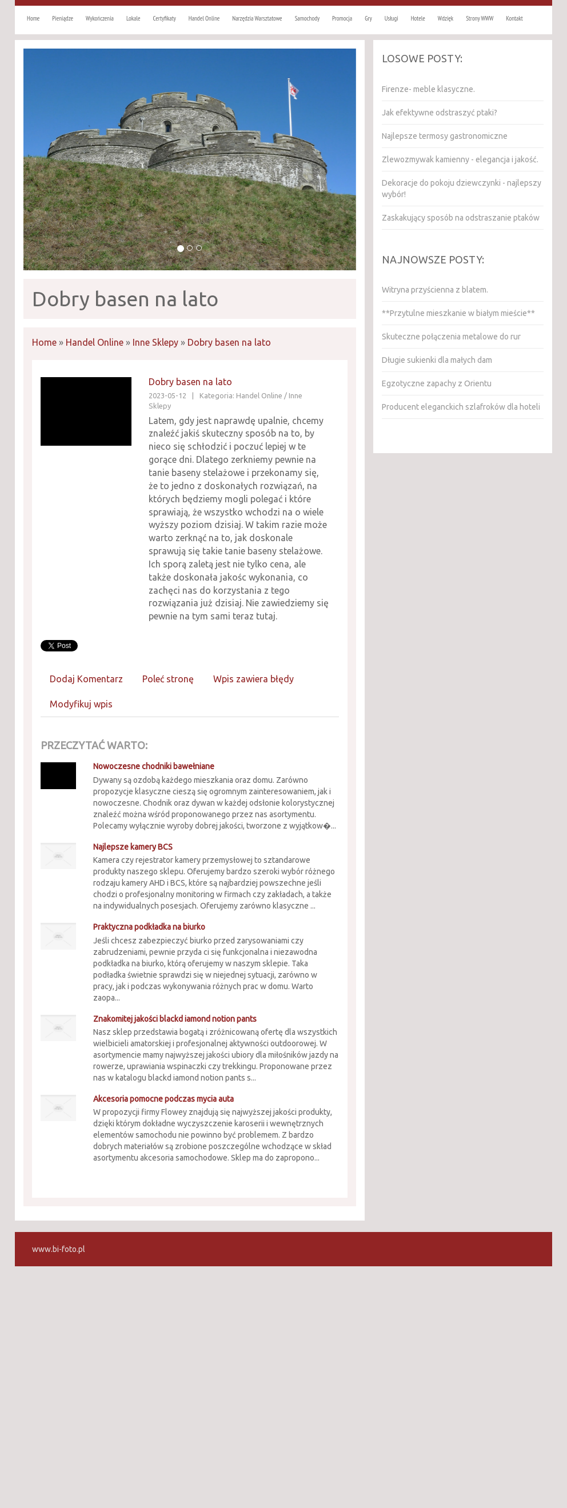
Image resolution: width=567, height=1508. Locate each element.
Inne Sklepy (155, 342)
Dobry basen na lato (229, 342)
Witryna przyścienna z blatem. (435, 289)
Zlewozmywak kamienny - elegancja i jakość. (460, 159)
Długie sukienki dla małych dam (437, 360)
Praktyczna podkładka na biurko (149, 926)
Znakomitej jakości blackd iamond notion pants (175, 1018)
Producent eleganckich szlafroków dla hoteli (461, 406)
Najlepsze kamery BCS (133, 846)
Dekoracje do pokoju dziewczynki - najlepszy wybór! (461, 188)
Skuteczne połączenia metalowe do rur (451, 336)
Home (44, 342)
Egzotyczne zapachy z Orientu (437, 383)
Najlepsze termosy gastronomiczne (445, 136)
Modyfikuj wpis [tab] (81, 704)
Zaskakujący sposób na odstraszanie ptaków (461, 217)
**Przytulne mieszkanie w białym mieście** (458, 313)
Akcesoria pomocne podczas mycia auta (163, 1098)
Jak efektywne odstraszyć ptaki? (439, 112)
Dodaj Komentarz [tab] (86, 679)
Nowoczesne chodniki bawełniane (153, 766)
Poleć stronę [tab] (168, 679)
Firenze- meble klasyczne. (428, 89)
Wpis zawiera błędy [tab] (253, 679)
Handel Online (94, 342)
